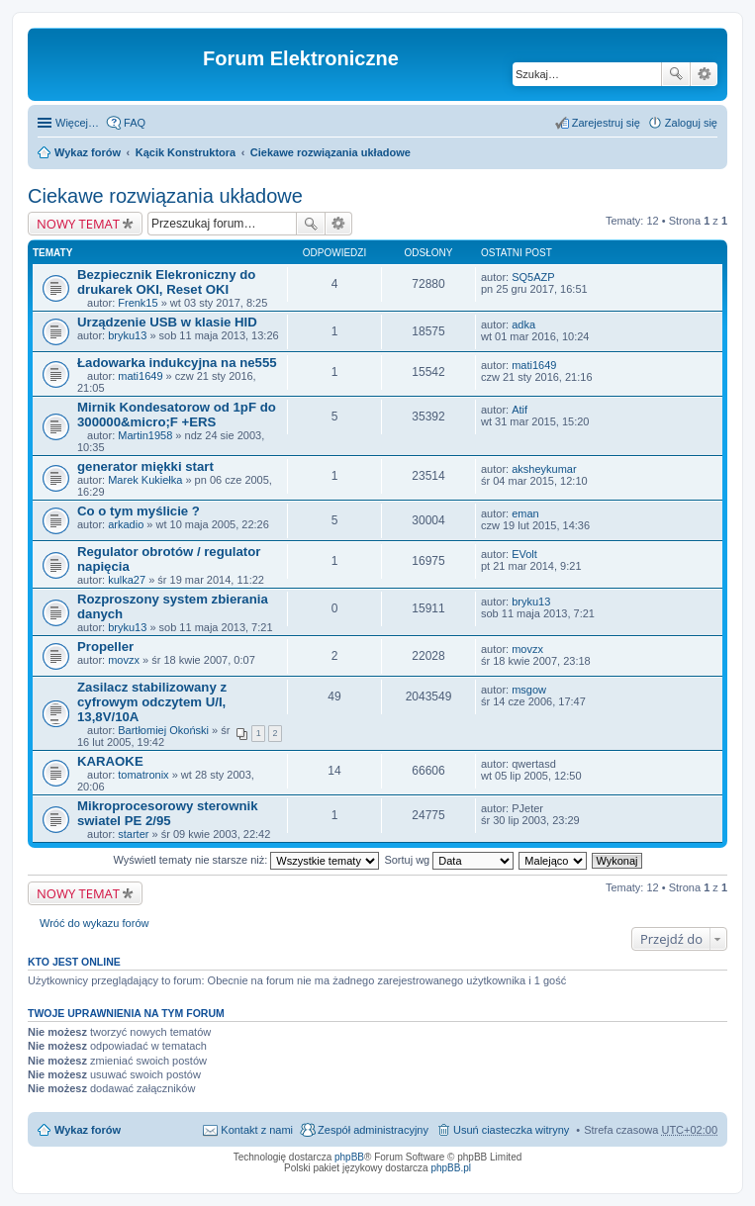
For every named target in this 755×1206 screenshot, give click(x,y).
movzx (124, 660)
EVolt (524, 554)
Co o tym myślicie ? (138, 511)
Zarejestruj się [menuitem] (606, 123)
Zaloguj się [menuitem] (691, 123)
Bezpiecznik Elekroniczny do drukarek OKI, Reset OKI (166, 282)
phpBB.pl (450, 1167)
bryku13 (127, 335)
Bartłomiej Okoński (163, 730)
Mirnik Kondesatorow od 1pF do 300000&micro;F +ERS (176, 414)
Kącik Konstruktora (186, 152)
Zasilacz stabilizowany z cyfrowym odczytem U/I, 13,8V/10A (152, 702)
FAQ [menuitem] (134, 123)
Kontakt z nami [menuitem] (257, 1130)
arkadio (125, 524)
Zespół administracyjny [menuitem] (373, 1130)
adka (523, 324)
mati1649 (140, 376)
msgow (529, 690)
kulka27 (126, 580)
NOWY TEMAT (78, 223)
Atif (519, 410)
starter (133, 834)
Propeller (105, 646)
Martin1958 (145, 435)
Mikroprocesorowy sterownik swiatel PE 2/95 (167, 813)
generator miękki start (145, 466)
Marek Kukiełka (145, 480)
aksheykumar (544, 469)
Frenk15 (137, 303)
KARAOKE (110, 761)
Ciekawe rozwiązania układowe (330, 152)
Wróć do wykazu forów (94, 923)
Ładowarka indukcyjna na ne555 (177, 362)
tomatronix (143, 775)
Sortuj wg (449, 860)
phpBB (349, 1157)
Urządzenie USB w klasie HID (167, 322)
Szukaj (676, 74)
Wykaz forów (87, 152)
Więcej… (77, 123)
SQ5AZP (533, 277)
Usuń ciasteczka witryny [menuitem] (511, 1130)
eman (525, 513)
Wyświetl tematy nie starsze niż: (246, 860)
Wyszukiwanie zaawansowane (704, 74)
